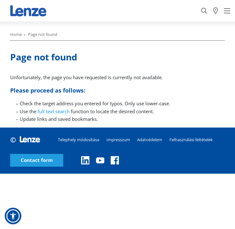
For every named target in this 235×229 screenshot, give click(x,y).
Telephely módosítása (78, 139)
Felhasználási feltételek (191, 139)
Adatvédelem (149, 139)
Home (16, 34)
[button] (13, 216)
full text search (54, 111)
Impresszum (118, 139)
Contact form (37, 160)
